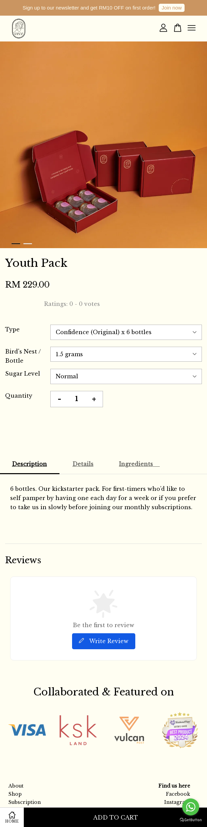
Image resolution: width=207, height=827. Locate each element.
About (15, 786)
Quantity (18, 395)
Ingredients (139, 464)
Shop (15, 794)
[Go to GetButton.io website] (191, 820)
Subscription (24, 802)
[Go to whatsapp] (190, 806)
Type (12, 329)
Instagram (177, 802)
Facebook (178, 794)
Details (82, 464)
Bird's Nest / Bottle (23, 356)
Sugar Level (22, 373)
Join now (171, 8)
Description (29, 464)
